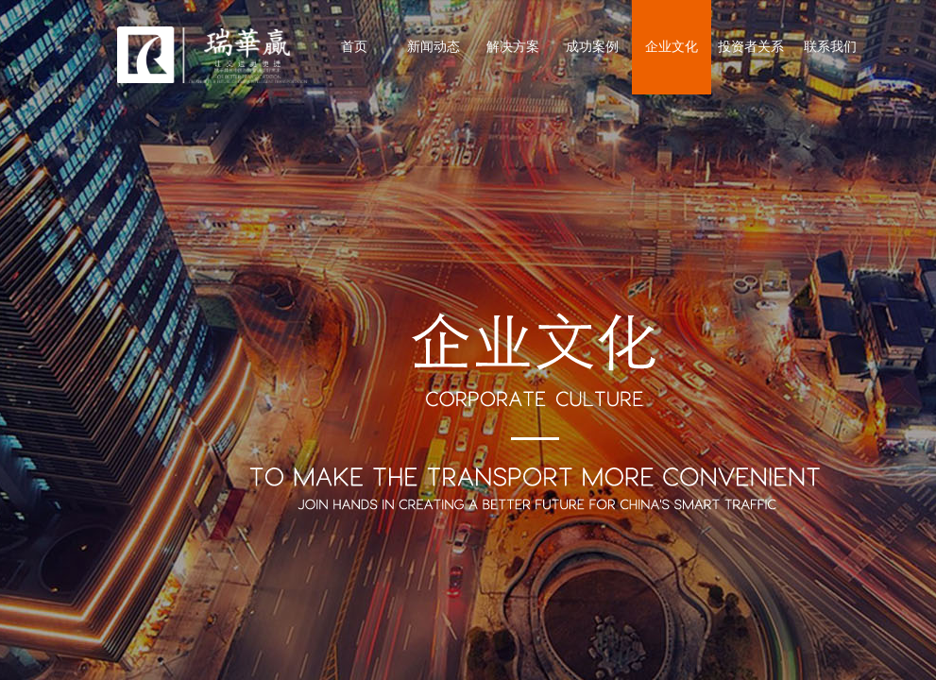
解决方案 (512, 47)
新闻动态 (433, 47)
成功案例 (592, 47)
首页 (354, 47)
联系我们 (830, 47)
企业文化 (671, 47)
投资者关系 (751, 47)
